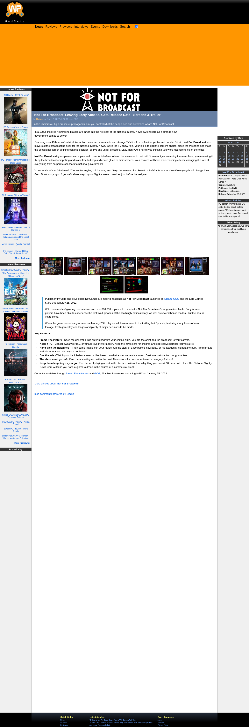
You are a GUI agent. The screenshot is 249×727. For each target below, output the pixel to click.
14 (238, 156)
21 (238, 159)
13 (233, 156)
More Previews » (22, 443)
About (160, 720)
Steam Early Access (77, 373)
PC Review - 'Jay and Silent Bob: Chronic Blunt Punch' (15, 252)
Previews (66, 26)
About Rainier (233, 200)
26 (229, 162)
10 (220, 156)
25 (224, 162)
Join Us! (161, 722)
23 (246, 159)
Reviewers (64, 725)
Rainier (40, 119)
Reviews (51, 26)
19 (229, 159)
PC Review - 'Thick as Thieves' (16, 195)
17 (220, 159)
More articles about (56, 383)
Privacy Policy (163, 725)
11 (224, 156)
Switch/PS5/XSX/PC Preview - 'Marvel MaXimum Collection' (16, 437)
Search (125, 26)
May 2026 (233, 142)
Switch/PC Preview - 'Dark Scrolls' (16, 430)
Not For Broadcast (233, 172)
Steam (168, 298)
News (62, 720)
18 (224, 159)
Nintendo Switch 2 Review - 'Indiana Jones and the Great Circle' (16, 236)
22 (242, 159)
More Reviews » (23, 258)
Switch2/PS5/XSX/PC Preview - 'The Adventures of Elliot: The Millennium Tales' (15, 273)
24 (220, 162)
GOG (176, 298)
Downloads (110, 26)
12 (229, 156)
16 (246, 156)
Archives (63, 722)
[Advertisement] (124, 58)
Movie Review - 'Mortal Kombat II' (16, 245)
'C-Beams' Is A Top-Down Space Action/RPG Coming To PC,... (112, 720)
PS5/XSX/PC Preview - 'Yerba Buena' (16, 423)
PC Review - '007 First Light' (16, 95)
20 (233, 159)
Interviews (81, 26)
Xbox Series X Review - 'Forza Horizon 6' (16, 228)
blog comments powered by (54, 393)
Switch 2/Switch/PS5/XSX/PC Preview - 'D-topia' (15, 416)
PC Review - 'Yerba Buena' (16, 127)
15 (242, 156)
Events (95, 26)
